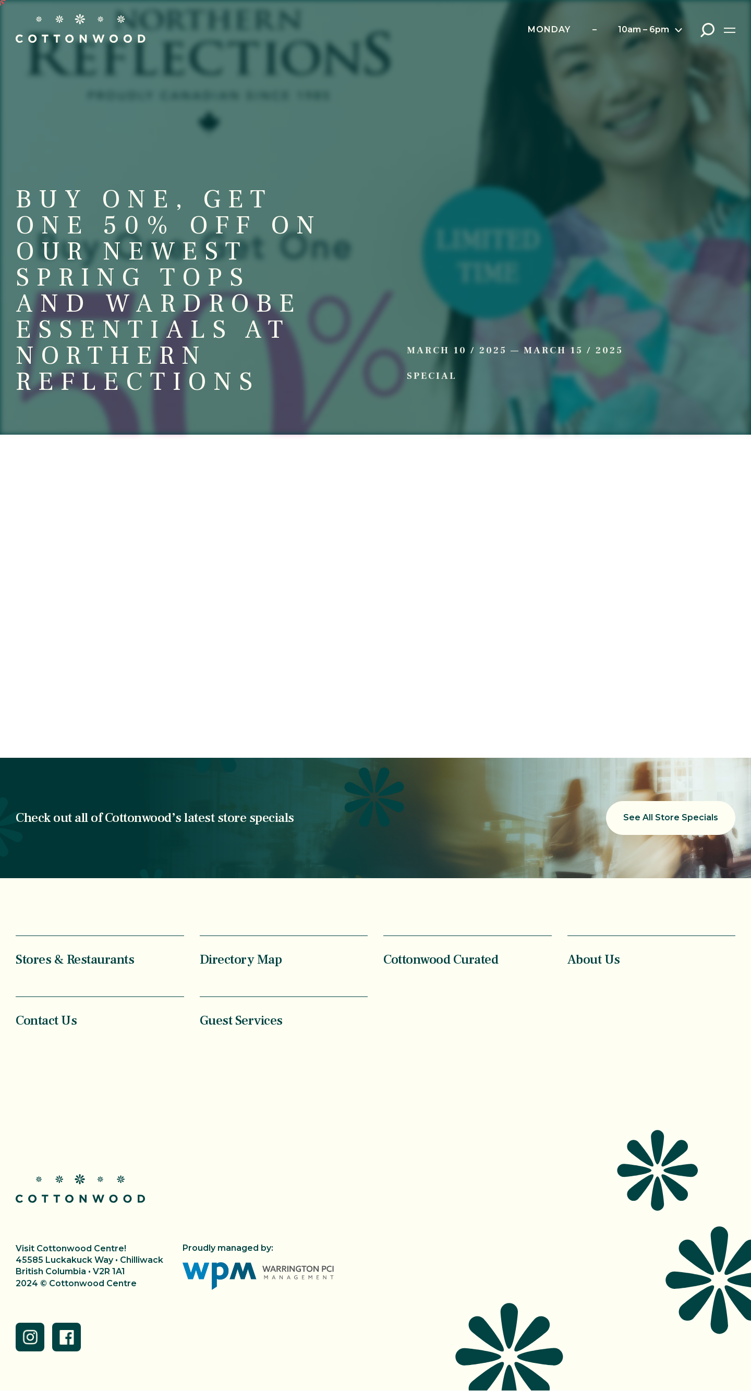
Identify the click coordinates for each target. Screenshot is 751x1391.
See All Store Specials (670, 817)
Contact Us (46, 1020)
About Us (593, 959)
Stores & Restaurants (75, 959)
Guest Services (241, 1020)
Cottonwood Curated (440, 959)
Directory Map (241, 959)
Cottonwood (81, 28)
